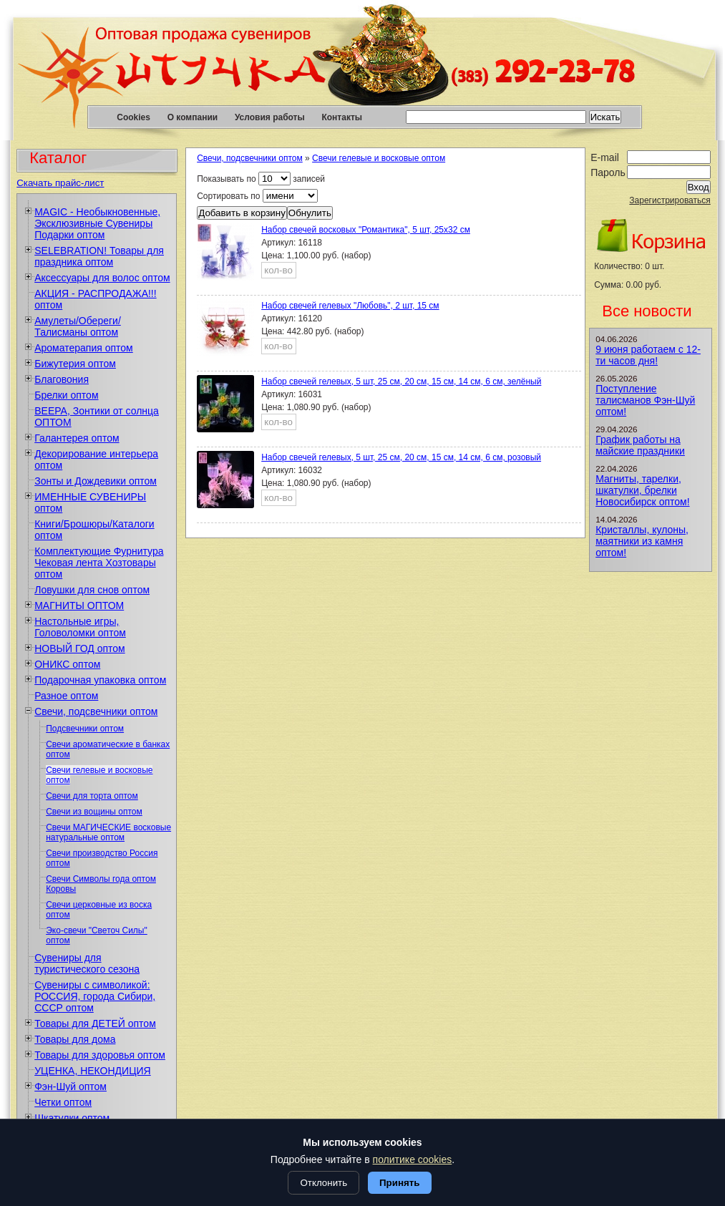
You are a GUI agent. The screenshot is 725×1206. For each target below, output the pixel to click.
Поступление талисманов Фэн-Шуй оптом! (645, 400)
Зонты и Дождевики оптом (95, 481)
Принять (399, 1182)
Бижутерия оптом (75, 363)
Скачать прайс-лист (60, 183)
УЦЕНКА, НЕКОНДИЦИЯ (92, 1070)
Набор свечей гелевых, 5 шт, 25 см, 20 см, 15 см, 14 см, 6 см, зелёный (401, 381)
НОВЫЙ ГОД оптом (79, 648)
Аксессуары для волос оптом (102, 277)
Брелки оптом (66, 395)
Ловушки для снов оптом (92, 589)
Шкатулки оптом (72, 1118)
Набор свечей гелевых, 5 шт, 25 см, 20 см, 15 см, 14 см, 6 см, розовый (401, 457)
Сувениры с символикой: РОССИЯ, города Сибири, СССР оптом (94, 996)
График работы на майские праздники (640, 445)
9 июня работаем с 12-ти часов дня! (648, 355)
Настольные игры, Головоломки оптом (80, 627)
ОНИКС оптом (67, 664)
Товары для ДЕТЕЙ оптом (95, 1023)
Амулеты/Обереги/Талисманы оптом (77, 326)
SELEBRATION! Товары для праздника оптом (99, 256)
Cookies (133, 117)
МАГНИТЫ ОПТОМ (79, 605)
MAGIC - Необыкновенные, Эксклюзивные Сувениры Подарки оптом (97, 223)
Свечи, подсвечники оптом (95, 711)
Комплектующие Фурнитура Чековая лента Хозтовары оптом (98, 562)
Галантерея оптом (76, 438)
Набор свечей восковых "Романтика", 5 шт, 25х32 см (365, 230)
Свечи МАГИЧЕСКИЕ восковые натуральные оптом (108, 832)
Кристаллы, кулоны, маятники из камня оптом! (641, 541)
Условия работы (270, 117)
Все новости (646, 311)
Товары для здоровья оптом (99, 1055)
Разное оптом (66, 695)
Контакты (341, 117)
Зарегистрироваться (669, 200)
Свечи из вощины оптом (94, 812)
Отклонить (323, 1182)
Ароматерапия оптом (83, 348)
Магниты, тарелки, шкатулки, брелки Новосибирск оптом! (642, 490)
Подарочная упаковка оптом (100, 680)
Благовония (61, 379)
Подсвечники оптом (85, 729)
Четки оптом (63, 1102)
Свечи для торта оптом (92, 796)
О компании (192, 117)
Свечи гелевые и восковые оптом (378, 158)
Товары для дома (74, 1039)
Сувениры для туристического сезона (87, 963)
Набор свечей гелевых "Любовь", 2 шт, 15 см (350, 306)
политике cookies (412, 1159)
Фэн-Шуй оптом (70, 1086)
